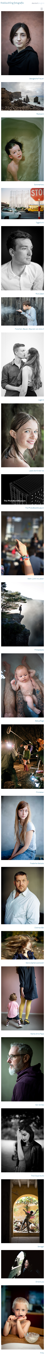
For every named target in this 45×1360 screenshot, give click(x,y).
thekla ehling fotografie (12, 2)
